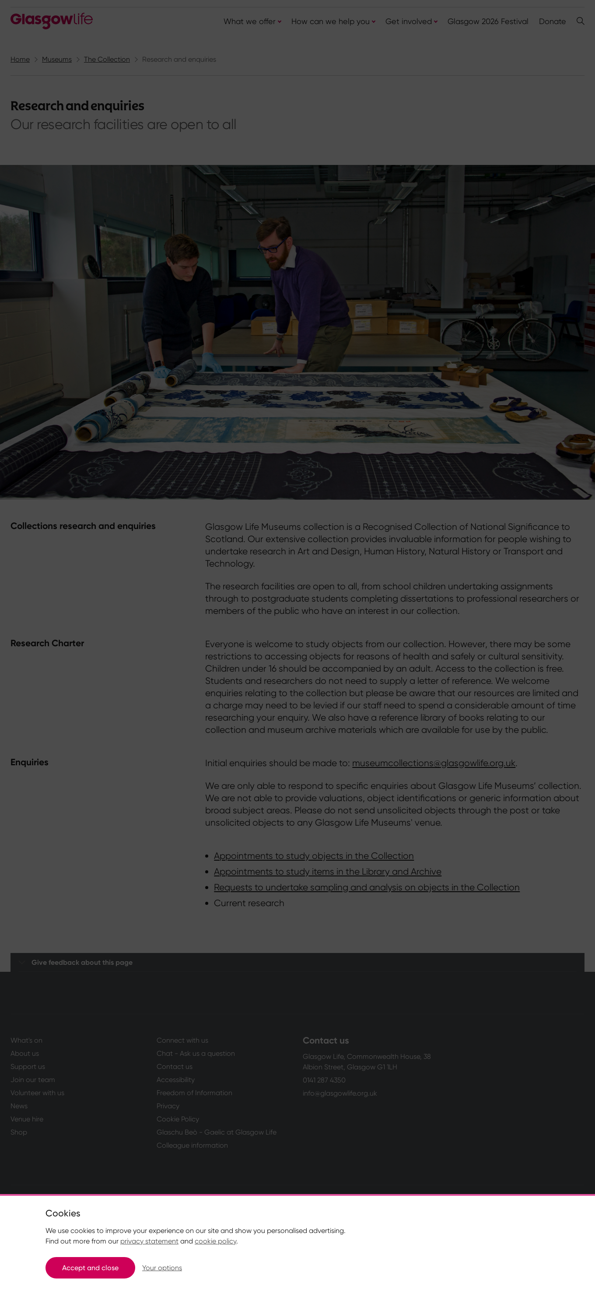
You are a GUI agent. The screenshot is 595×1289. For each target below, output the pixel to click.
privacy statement (149, 1241)
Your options (162, 1268)
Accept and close (90, 1268)
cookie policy (215, 1241)
